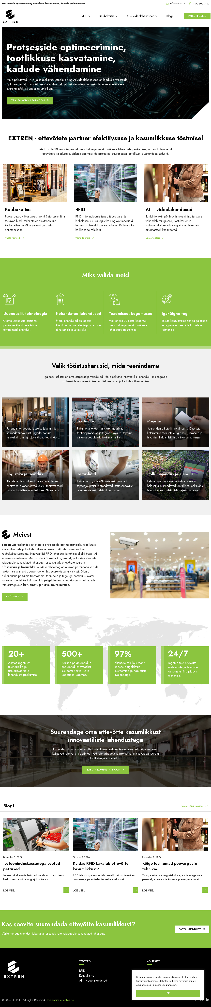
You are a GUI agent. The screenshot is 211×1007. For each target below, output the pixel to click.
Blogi (169, 16)
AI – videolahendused (142, 16)
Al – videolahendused (93, 980)
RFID (86, 16)
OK (168, 993)
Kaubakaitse (108, 16)
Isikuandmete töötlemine (60, 1000)
